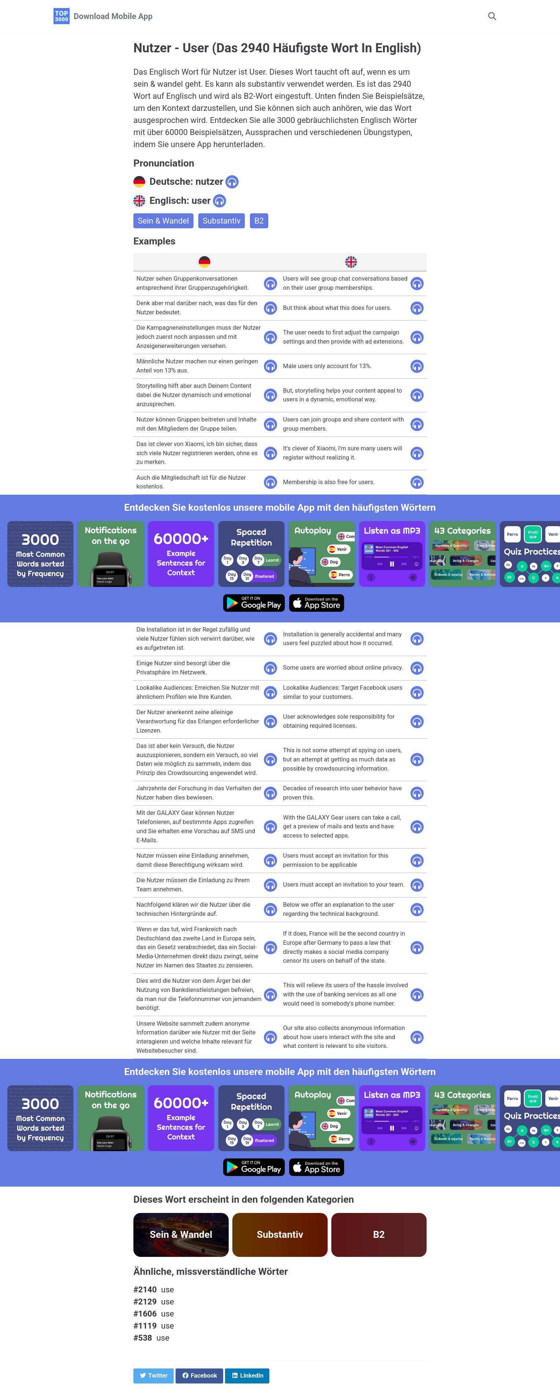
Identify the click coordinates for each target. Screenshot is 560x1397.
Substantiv (221, 220)
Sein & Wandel (163, 220)
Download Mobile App (113, 16)
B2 (259, 220)
